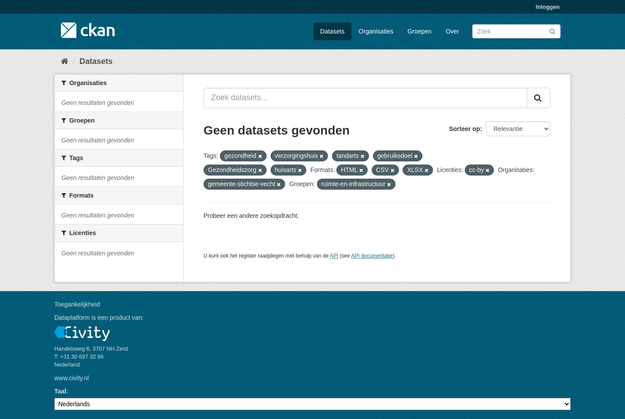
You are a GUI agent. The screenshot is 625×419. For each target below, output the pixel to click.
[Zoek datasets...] (365, 98)
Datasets (332, 31)
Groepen (419, 31)
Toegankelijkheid (77, 304)
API (334, 256)
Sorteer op (464, 128)
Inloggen (548, 7)
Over (452, 31)
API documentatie (372, 256)
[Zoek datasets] (516, 31)
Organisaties (376, 31)
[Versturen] (552, 30)
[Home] (64, 61)
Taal (60, 391)
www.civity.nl (71, 378)
